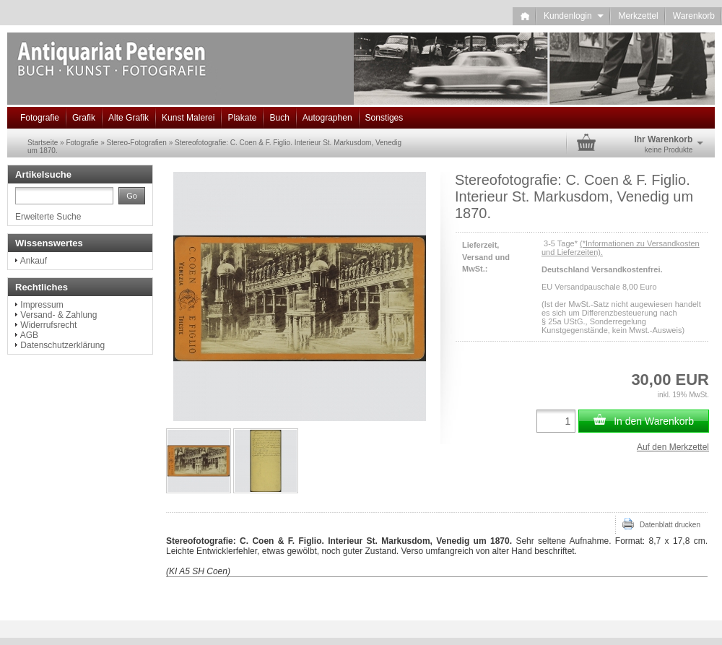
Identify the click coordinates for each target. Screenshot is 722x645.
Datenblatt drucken (661, 523)
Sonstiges (384, 118)
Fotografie (39, 118)
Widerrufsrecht (48, 325)
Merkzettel (638, 16)
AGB (29, 335)
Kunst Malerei (188, 118)
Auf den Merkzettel (673, 447)
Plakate (241, 118)
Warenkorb (694, 16)
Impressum (41, 305)
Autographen (327, 118)
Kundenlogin (574, 16)
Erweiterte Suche (48, 217)
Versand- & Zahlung (58, 315)
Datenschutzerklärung (62, 345)
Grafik (83, 118)
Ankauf (33, 261)
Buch (279, 118)
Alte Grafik (128, 118)
